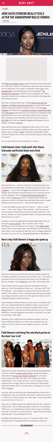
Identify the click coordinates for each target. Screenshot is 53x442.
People (10, 388)
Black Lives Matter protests (14, 84)
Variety (22, 132)
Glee (41, 89)
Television (5, 9)
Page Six (19, 123)
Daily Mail (5, 120)
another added (44, 226)
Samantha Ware (6, 91)
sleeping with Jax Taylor (24, 373)
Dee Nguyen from (38, 103)
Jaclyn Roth (6, 20)
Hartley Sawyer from (22, 105)
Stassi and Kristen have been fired (33, 195)
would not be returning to (36, 110)
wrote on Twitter (15, 224)
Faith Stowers (9, 113)
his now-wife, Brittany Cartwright (24, 376)
